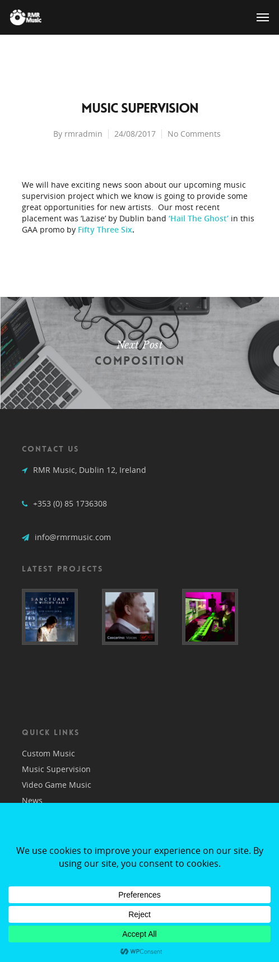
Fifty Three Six (105, 229)
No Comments (194, 133)
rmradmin (83, 133)
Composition (139, 353)
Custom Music (48, 753)
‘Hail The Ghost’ (199, 218)
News (32, 800)
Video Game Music (56, 784)
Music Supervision (56, 769)
